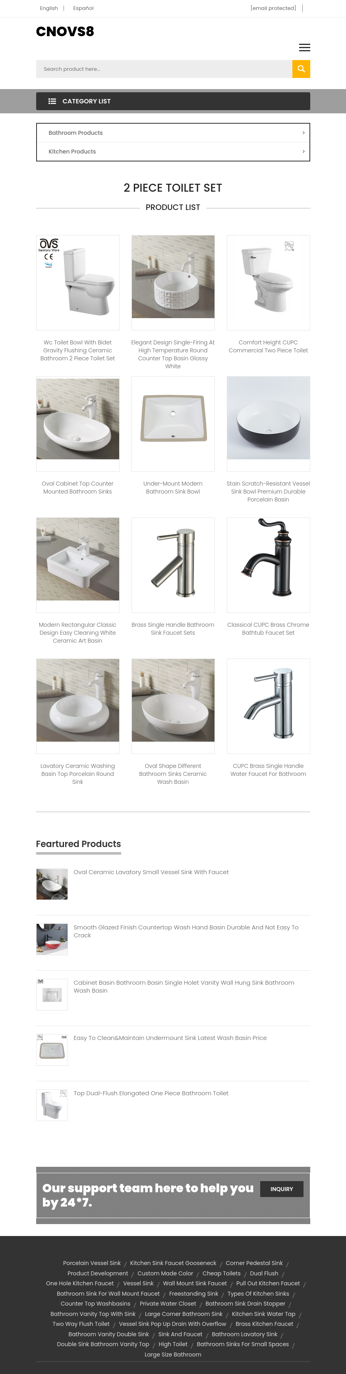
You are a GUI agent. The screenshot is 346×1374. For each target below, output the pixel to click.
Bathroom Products (177, 133)
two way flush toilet (81, 1324)
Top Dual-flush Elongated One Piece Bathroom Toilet (151, 1093)
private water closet (168, 1304)
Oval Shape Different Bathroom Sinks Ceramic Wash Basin (173, 774)
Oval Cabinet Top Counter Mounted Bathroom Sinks (77, 488)
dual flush (264, 1273)
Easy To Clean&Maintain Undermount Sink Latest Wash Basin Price (170, 1038)
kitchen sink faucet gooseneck (173, 1263)
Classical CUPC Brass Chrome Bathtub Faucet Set (268, 629)
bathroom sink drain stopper (245, 1304)
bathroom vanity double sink (109, 1334)
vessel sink (138, 1283)
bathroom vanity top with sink (92, 1314)
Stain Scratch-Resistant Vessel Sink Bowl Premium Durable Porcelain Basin (268, 491)
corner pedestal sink (254, 1263)
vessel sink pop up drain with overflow (172, 1324)
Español (83, 8)
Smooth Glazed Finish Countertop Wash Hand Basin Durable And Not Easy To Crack (186, 931)
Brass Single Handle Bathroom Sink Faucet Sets (172, 629)
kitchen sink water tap (264, 1314)
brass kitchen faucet (264, 1324)
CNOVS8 (65, 31)
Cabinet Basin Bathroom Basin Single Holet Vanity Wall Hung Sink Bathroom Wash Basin (184, 987)
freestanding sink (193, 1294)
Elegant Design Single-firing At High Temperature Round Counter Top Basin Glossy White (173, 354)
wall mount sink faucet (195, 1283)
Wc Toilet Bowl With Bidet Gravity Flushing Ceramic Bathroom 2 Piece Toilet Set (78, 350)
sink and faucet (181, 1334)
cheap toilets (222, 1273)
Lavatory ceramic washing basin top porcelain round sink (78, 774)
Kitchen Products (177, 151)
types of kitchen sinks (258, 1294)
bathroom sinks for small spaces (243, 1344)
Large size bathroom (173, 1354)
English (49, 8)
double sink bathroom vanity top (103, 1344)
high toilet (173, 1344)
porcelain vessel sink (92, 1263)
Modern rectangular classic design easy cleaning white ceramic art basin (77, 633)
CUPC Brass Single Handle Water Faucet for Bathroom (268, 770)
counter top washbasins (96, 1304)
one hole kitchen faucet (80, 1283)
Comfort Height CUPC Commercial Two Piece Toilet (268, 346)
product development (98, 1273)
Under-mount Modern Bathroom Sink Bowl (173, 488)
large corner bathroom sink (183, 1314)
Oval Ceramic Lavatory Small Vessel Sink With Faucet (151, 872)
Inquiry (282, 1189)
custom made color (165, 1273)
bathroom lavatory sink (244, 1334)
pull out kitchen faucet (268, 1283)
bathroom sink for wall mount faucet (108, 1294)
